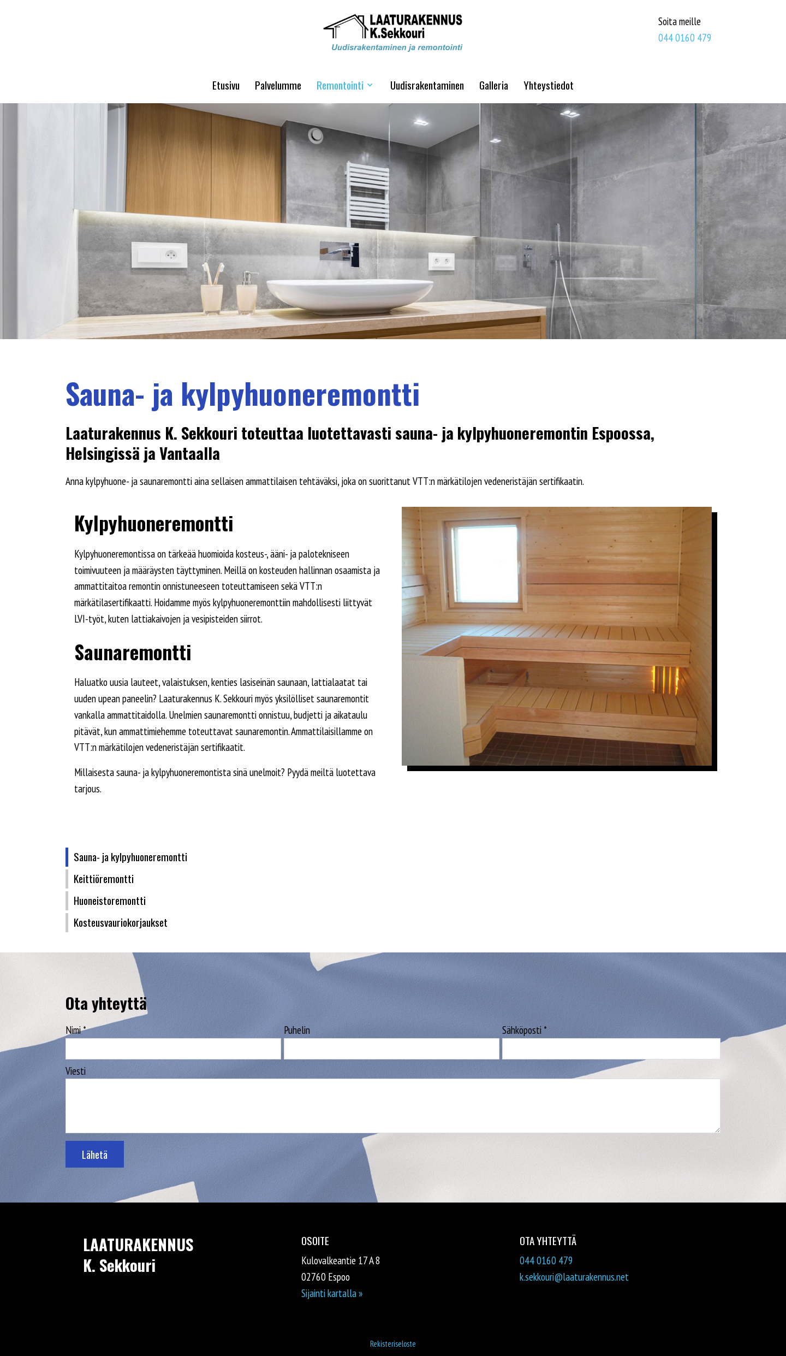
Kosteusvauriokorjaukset (121, 922)
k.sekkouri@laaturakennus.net (574, 1276)
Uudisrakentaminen (427, 85)
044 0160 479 (685, 37)
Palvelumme (278, 85)
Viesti (76, 1070)
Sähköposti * (524, 1030)
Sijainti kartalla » (331, 1293)
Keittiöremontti (104, 878)
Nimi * (76, 1030)
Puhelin (297, 1030)
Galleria (493, 85)
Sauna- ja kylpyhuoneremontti (130, 856)
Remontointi (340, 85)
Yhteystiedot (548, 85)
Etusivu (226, 85)
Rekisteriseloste (393, 1344)
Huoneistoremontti (110, 900)
